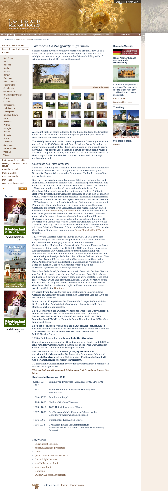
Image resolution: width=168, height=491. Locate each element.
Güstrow (7, 102)
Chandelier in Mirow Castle (127, 2)
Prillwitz (6, 125)
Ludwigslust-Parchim (46, 444)
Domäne (58, 288)
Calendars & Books (10, 169)
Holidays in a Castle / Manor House (14, 165)
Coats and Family (10, 176)
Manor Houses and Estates (30, 34)
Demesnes (7, 180)
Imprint (64, 485)
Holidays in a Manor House (107, 34)
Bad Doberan (9, 58)
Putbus (6, 132)
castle (38, 451)
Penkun (6, 118)
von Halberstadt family (47, 463)
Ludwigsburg (9, 108)
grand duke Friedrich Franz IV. (51, 455)
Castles (47, 34)
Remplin (7, 135)
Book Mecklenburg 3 (122, 102)
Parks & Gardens (10, 173)
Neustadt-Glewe (10, 115)
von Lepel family (44, 467)
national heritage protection (50, 448)
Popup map (10, 34)
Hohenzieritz (9, 105)
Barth (5, 61)
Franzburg (8, 78)
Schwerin (7, 142)
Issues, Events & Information (15, 49)
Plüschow (7, 122)
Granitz (6, 98)
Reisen (116, 144)
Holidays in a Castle (85, 34)
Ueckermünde (9, 148)
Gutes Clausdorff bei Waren (89, 230)
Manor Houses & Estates (13, 45)
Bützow (6, 71)
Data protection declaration (14, 183)
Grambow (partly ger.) (12, 95)
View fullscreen (101, 87)
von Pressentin (54, 210)
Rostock (7, 138)
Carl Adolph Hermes (46, 459)
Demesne (40, 471)
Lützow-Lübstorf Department (50, 475)
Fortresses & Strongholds (63, 34)
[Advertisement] (156, 76)
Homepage (20, 39)
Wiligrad (7, 152)
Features (125, 34)
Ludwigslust (8, 112)
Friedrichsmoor (10, 81)
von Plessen (70, 210)
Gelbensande (9, 91)
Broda (6, 68)
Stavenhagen (9, 145)
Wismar (6, 155)
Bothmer (7, 65)
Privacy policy (77, 485)
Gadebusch (8, 88)
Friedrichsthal (9, 85)
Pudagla (7, 128)
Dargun (6, 75)
